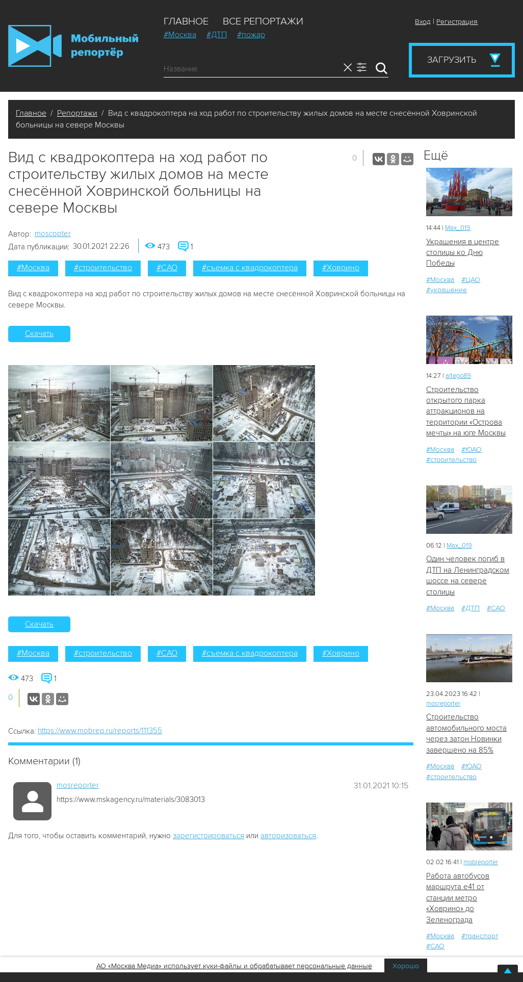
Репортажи (77, 113)
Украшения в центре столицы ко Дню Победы (462, 252)
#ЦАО (470, 279)
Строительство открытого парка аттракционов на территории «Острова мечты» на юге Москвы (466, 411)
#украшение (446, 290)
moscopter (53, 233)
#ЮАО (471, 449)
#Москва (180, 35)
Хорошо (406, 966)
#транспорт (479, 936)
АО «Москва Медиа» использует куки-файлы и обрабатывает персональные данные (234, 966)
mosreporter (78, 785)
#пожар (251, 35)
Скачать (39, 333)
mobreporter (480, 862)
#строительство (103, 268)
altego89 (458, 376)
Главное (186, 21)
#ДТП (216, 35)
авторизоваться (288, 835)
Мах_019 (457, 228)
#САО (166, 268)
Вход (423, 21)
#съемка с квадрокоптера (250, 268)
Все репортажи (263, 21)
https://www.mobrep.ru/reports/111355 (100, 730)
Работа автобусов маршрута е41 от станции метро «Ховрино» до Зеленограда (457, 897)
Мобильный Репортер (73, 46)
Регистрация (457, 21)
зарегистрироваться (208, 835)
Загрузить (451, 59)
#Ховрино (340, 268)
